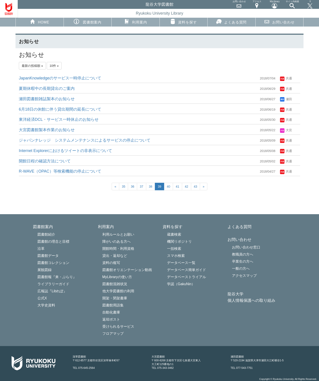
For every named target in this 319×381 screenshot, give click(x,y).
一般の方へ (241, 268)
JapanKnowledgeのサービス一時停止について (60, 78)
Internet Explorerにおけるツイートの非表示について (65, 150)
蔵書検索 (174, 234)
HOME (39, 21)
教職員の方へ (242, 254)
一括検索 (174, 248)
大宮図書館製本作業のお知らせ (47, 130)
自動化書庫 (111, 312)
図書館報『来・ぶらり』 (56, 277)
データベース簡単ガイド (186, 270)
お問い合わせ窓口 (246, 247)
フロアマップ (113, 333)
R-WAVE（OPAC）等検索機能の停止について (60, 171)
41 (177, 186)
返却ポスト (111, 319)
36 (132, 186)
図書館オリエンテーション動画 (127, 270)
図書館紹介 (46, 234)
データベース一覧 (181, 263)
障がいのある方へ (116, 241)
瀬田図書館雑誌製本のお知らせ (47, 99)
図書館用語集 (113, 305)
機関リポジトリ (179, 241)
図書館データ (48, 256)
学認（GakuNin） (181, 284)
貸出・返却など (114, 256)
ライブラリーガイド (53, 284)
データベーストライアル (186, 277)
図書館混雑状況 (114, 284)
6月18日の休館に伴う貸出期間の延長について (60, 109)
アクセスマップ (244, 275)
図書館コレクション (53, 263)
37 (141, 186)
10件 (54, 65)
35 (123, 186)
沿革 (41, 248)
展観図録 (44, 270)
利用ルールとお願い (118, 234)
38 (150, 186)
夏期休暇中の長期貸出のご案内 (47, 88)
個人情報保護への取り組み (251, 300)
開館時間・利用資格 (118, 248)
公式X (42, 298)
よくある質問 (231, 21)
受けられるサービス (118, 326)
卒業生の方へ (242, 261)
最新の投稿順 (32, 65)
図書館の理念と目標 (53, 241)
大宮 (286, 130)
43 (195, 186)
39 (159, 186)
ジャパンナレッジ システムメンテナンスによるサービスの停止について (84, 140)
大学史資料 (46, 305)
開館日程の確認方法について (45, 161)
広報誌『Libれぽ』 (52, 291)
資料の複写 (111, 263)
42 (186, 186)
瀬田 (286, 99)
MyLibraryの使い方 (117, 277)
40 (168, 186)
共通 (286, 78)
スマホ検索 (176, 256)
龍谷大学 (235, 294)
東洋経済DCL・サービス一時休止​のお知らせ (59, 119)
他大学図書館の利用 (118, 291)
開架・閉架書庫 (114, 298)
